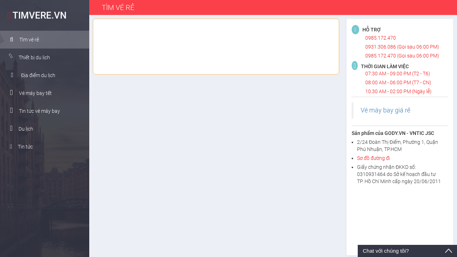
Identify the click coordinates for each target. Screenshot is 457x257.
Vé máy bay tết (28, 92)
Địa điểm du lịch (30, 75)
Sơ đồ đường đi (373, 158)
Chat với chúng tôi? (386, 251)
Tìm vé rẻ (22, 39)
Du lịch (19, 128)
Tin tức (19, 147)
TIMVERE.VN (35, 15)
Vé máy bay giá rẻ (385, 110)
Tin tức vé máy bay (32, 110)
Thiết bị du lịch (27, 57)
